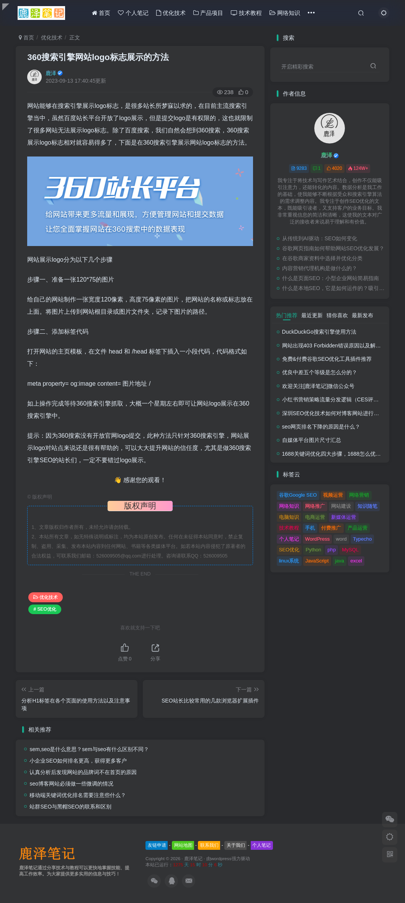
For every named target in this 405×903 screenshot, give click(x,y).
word (341, 539)
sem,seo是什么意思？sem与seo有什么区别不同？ (89, 749)
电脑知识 (289, 517)
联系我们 (209, 845)
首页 (101, 13)
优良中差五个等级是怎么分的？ (319, 372)
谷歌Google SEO (298, 495)
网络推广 (315, 506)
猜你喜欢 (337, 315)
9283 (299, 168)
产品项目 (208, 13)
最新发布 (362, 315)
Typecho (362, 539)
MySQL (350, 550)
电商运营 (315, 517)
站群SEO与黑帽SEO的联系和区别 (70, 807)
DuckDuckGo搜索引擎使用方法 (319, 332)
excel (356, 561)
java (339, 561)
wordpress (221, 858)
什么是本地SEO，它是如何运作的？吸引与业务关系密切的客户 (333, 288)
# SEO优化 (44, 609)
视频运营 (333, 495)
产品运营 (357, 528)
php (331, 550)
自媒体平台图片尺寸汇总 (311, 440)
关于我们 (236, 845)
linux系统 (289, 561)
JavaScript (317, 561)
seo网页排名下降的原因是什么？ (321, 427)
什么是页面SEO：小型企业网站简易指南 (330, 278)
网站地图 (183, 845)
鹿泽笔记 (193, 858)
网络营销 (359, 495)
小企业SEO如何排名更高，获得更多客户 (78, 761)
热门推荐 (286, 315)
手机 (310, 528)
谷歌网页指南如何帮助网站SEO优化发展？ (333, 248)
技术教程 (246, 13)
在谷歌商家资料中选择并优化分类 (322, 258)
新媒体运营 (343, 517)
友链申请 (157, 845)
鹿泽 (51, 73)
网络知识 (284, 13)
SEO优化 (289, 550)
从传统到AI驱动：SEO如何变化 (320, 238)
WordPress (317, 539)
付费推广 (331, 528)
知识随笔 (367, 506)
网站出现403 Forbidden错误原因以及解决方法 (337, 345)
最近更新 (312, 315)
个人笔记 (133, 13)
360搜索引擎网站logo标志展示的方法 (97, 57)
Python (313, 550)
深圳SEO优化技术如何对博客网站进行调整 (333, 413)
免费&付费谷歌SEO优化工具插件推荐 (327, 359)
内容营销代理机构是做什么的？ (319, 268)
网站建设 (341, 506)
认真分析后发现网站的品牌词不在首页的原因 (83, 772)
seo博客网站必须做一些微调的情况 (71, 784)
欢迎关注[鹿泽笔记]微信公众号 (318, 386)
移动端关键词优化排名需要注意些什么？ (77, 795)
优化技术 (171, 13)
